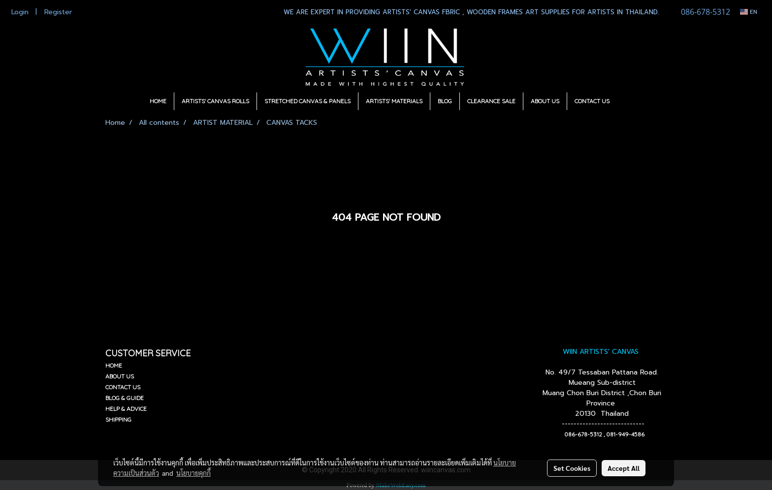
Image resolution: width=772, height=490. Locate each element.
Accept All (624, 467)
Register (58, 12)
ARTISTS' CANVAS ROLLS (215, 101)
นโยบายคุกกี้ (193, 472)
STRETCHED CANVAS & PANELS (307, 101)
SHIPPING (118, 419)
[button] (626, 101)
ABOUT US (545, 101)
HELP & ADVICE (126, 408)
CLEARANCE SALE (491, 101)
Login (20, 12)
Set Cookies (571, 467)
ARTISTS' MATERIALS (394, 101)
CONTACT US (592, 101)
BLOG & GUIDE (124, 398)
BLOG (445, 101)
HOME (158, 101)
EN (748, 11)
